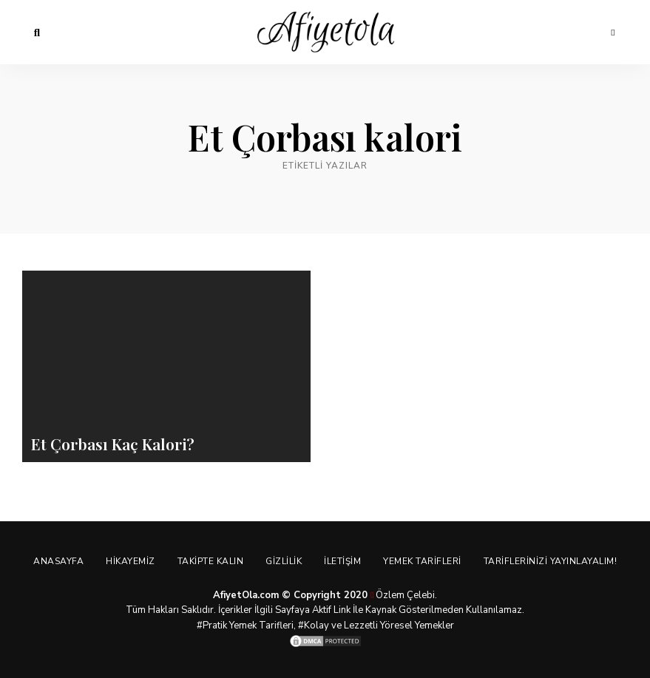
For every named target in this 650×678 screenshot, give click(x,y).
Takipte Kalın (210, 561)
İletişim (342, 561)
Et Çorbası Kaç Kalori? (112, 443)
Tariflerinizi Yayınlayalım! (550, 561)
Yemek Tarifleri (422, 561)
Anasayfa (58, 561)
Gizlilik (283, 561)
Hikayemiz (130, 561)
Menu (613, 32)
